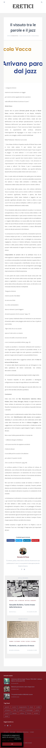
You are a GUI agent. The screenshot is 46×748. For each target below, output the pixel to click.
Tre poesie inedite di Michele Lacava (22, 694)
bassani (14, 713)
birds (14, 710)
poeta (6, 716)
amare (31, 707)
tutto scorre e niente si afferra (31, 184)
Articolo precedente (23, 578)
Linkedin (27, 540)
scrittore (22, 713)
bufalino (11, 600)
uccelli (21, 710)
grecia (37, 710)
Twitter (18, 540)
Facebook (11, 540)
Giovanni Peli (15, 683)
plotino (23, 641)
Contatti (32, 732)
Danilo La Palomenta (15, 650)
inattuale (27, 600)
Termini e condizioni (8, 739)
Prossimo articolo (23, 619)
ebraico (36, 713)
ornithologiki (29, 710)
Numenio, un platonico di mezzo (21, 645)
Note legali (12, 732)
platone (28, 641)
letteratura (21, 600)
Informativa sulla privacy (22, 732)
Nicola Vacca (13, 611)
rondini (38, 707)
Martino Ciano (16, 689)
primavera (8, 710)
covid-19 (7, 713)
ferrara (29, 713)
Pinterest (35, 540)
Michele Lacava (16, 697)
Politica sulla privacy (8, 741)
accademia (33, 641)
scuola (14, 707)
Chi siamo (6, 732)
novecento (33, 600)
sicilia (16, 600)
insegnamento (23, 707)
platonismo (17, 641)
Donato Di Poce (15, 35)
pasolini (7, 707)
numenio (11, 641)
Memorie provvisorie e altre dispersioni (22, 687)
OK (12, 744)
